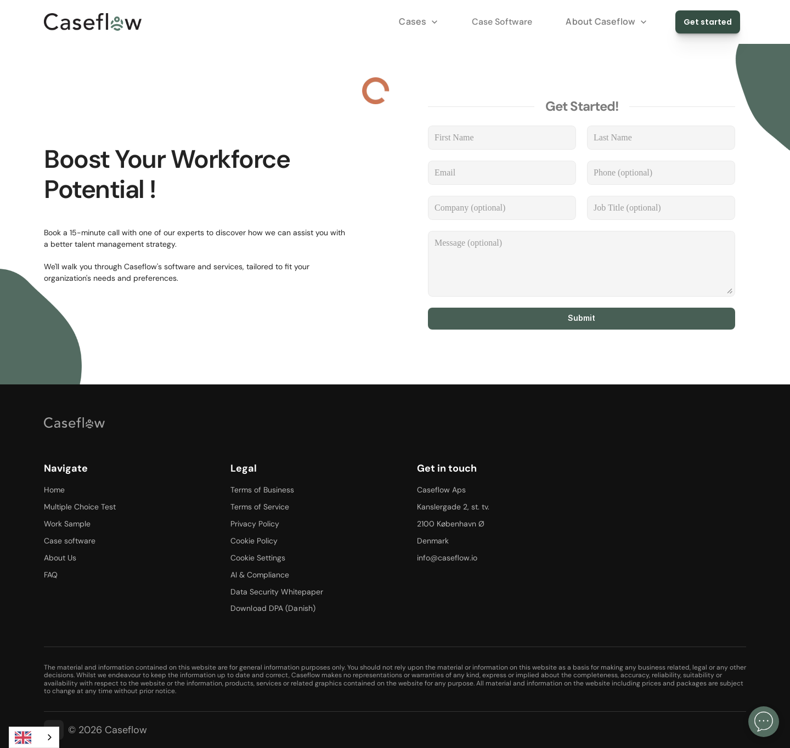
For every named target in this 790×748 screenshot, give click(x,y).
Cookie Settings (257, 558)
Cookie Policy (254, 541)
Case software (69, 541)
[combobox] (34, 737)
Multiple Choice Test (80, 507)
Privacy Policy (254, 524)
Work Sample (67, 524)
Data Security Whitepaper (276, 592)
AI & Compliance (259, 575)
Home (54, 490)
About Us (60, 558)
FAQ (51, 575)
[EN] (34, 737)
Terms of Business (262, 490)
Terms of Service (259, 507)
